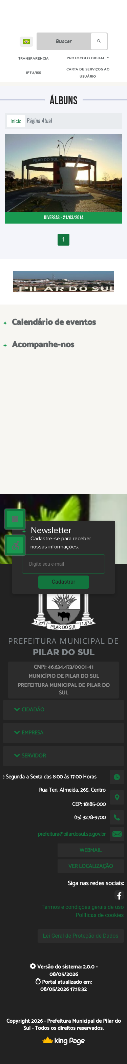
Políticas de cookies (100, 915)
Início (15, 121)
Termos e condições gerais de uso (83, 907)
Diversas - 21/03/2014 (63, 217)
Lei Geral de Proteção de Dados (81, 936)
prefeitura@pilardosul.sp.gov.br (72, 834)
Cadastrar (64, 582)
